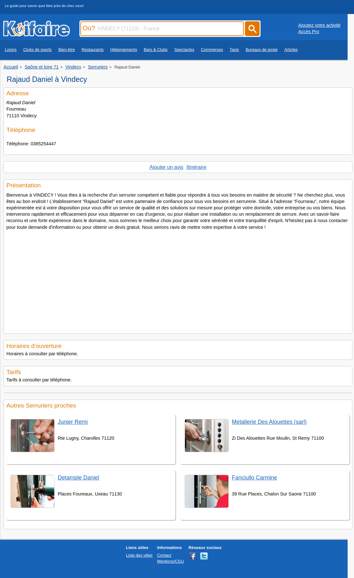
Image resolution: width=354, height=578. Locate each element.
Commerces (212, 49)
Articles (291, 49)
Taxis (234, 49)
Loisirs (11, 49)
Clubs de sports (37, 49)
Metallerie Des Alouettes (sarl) (269, 422)
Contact (164, 555)
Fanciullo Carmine (254, 477)
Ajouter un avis (166, 167)
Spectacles (184, 49)
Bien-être (66, 49)
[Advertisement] (178, 279)
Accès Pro (308, 31)
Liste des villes (139, 555)
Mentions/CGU (170, 561)
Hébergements (123, 49)
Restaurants (93, 49)
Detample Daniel (78, 477)
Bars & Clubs (156, 49)
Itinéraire (196, 167)
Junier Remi (73, 422)
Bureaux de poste (261, 49)
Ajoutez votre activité (319, 25)
